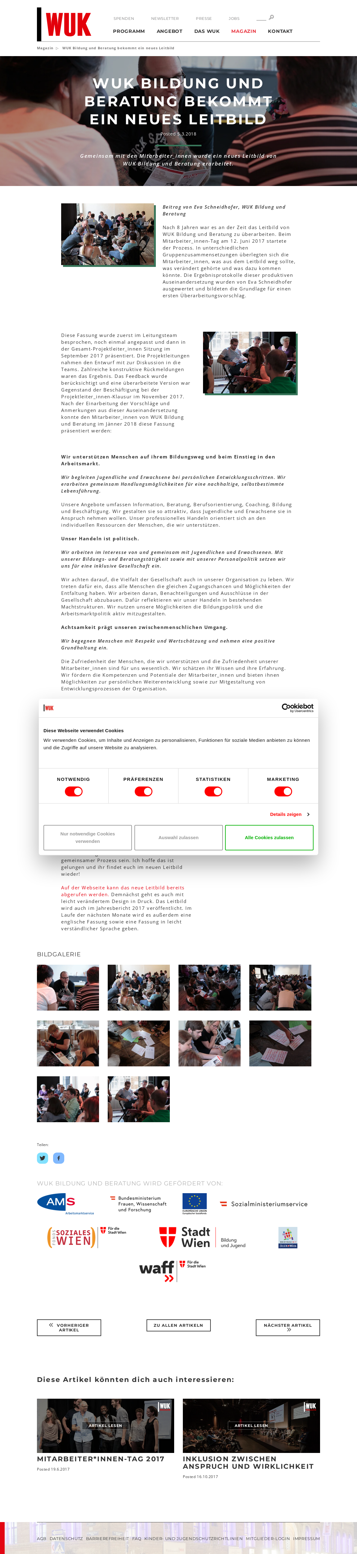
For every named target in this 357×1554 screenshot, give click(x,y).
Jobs (234, 18)
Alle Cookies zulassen (269, 837)
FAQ (137, 1538)
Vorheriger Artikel (69, 1327)
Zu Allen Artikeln (178, 1325)
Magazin (243, 31)
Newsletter (165, 18)
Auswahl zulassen (178, 837)
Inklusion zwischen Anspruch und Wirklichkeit (248, 1463)
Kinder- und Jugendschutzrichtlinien (193, 1538)
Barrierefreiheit (107, 1538)
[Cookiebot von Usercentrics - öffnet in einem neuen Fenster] (286, 708)
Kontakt (280, 31)
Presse (204, 18)
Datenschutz (66, 1538)
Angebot (170, 31)
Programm (129, 31)
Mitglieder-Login (268, 1538)
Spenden (124, 18)
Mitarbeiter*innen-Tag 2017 (101, 1459)
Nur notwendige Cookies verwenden (88, 837)
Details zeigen (285, 814)
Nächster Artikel (288, 1327)
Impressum (306, 1538)
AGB (42, 1538)
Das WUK (207, 31)
